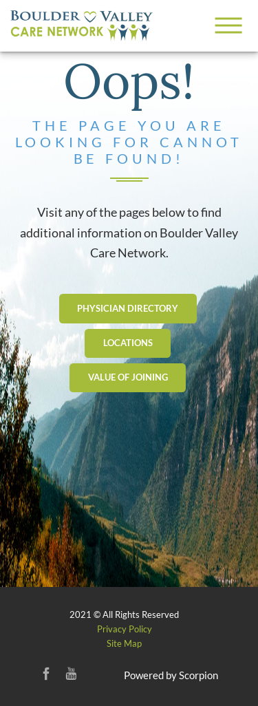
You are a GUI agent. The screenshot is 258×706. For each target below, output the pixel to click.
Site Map (124, 643)
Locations (128, 342)
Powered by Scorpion (171, 675)
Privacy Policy (124, 628)
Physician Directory (127, 308)
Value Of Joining (128, 377)
